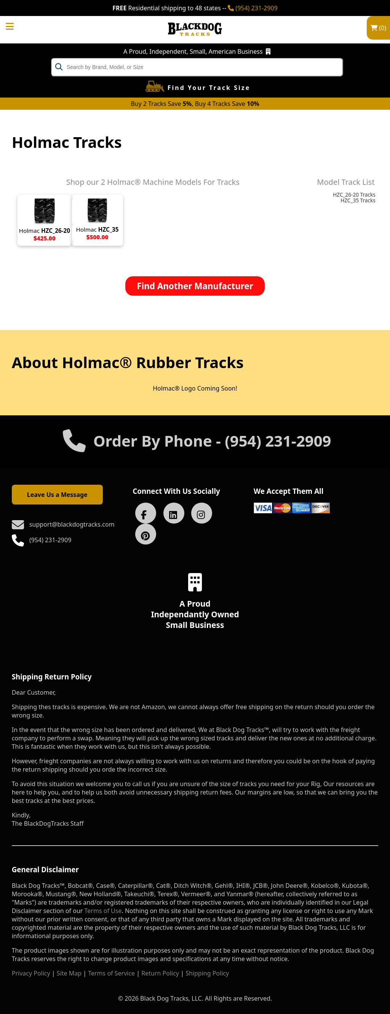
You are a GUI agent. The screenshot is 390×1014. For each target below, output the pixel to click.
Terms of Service (111, 973)
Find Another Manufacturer (195, 286)
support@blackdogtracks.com (72, 524)
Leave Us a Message (57, 494)
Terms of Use (103, 911)
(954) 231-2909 (253, 8)
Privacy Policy (31, 973)
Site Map (69, 973)
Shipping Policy (207, 973)
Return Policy (160, 973)
